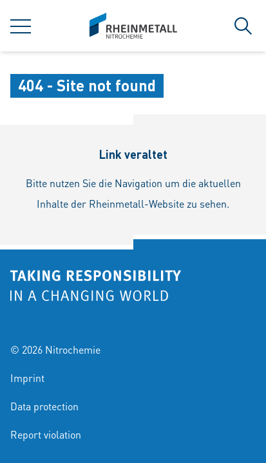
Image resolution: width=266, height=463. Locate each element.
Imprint (27, 378)
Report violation (45, 434)
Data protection (44, 406)
